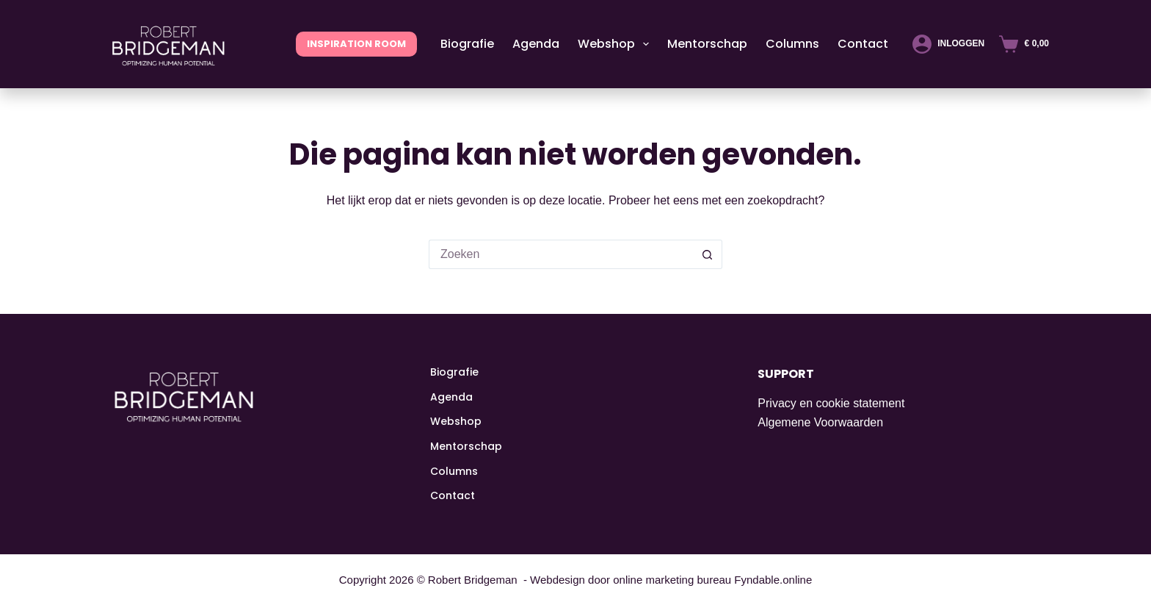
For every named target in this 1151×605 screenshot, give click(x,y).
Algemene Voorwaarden (820, 422)
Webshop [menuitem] (616, 44)
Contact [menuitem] (863, 43)
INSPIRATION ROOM (356, 44)
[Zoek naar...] (561, 254)
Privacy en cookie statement (831, 403)
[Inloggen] (948, 44)
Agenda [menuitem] (535, 43)
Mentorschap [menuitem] (707, 43)
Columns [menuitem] (792, 43)
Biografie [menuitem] (467, 43)
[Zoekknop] (707, 254)
